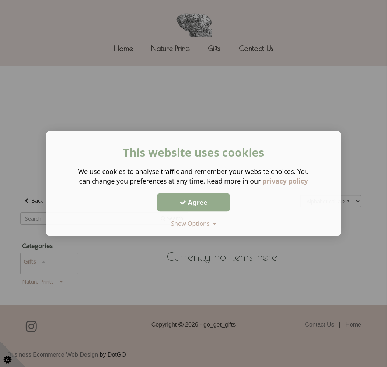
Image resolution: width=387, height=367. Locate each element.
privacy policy (285, 181)
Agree (193, 202)
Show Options (193, 224)
